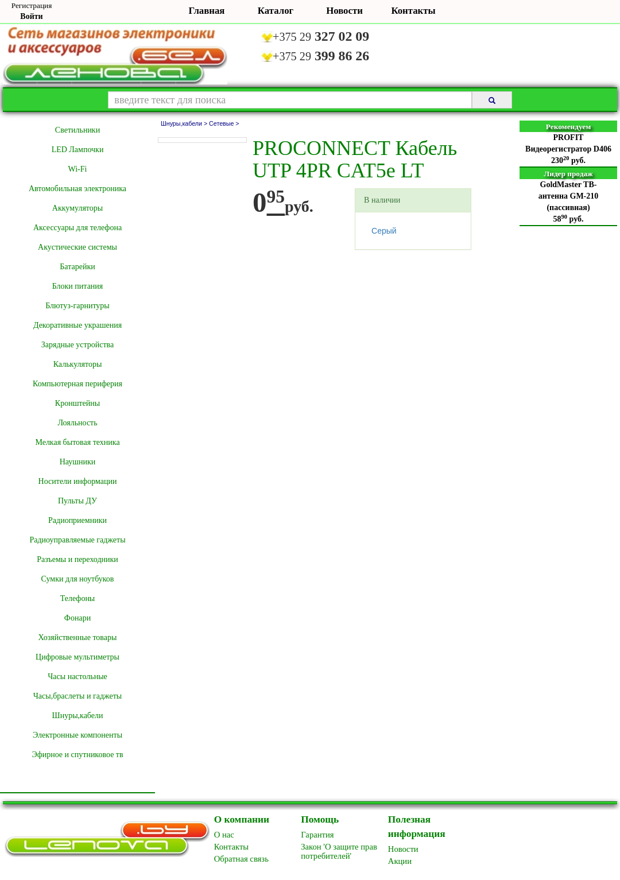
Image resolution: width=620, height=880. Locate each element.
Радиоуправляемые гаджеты (77, 540)
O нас (224, 834)
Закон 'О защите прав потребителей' (339, 851)
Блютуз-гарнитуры (77, 305)
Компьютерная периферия (77, 383)
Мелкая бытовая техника (77, 442)
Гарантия (317, 834)
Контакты (413, 10)
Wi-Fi (77, 169)
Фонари (77, 618)
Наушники (78, 462)
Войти (31, 16)
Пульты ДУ (77, 501)
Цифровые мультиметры (77, 657)
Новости (344, 10)
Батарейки (77, 266)
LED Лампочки (78, 149)
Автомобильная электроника (77, 188)
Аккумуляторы (77, 208)
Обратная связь (241, 858)
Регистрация (31, 5)
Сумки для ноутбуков (77, 579)
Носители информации (77, 481)
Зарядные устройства (77, 344)
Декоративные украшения (77, 325)
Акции (400, 861)
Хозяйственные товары (77, 637)
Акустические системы (77, 247)
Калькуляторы (77, 364)
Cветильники (77, 130)
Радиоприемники (77, 520)
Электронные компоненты (77, 735)
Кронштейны (77, 403)
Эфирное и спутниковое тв (77, 754)
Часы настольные (77, 676)
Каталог (275, 10)
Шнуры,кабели (77, 715)
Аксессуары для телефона (77, 227)
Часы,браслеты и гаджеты (77, 696)
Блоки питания (77, 286)
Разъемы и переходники (77, 559)
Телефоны (77, 598)
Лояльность (77, 422)
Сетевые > (224, 123)
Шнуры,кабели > (185, 123)
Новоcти (403, 849)
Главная (207, 10)
